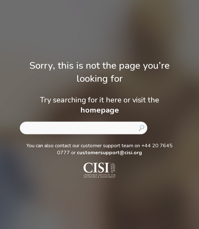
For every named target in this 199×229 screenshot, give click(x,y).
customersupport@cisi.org (109, 152)
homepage (99, 110)
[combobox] (83, 127)
